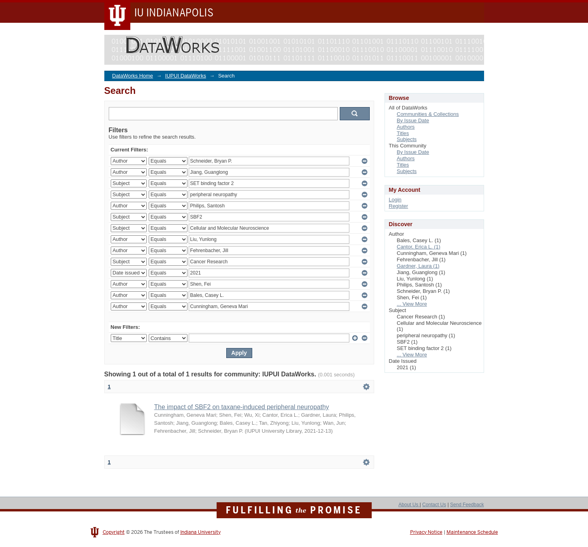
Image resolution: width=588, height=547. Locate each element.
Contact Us (434, 504)
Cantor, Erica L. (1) (419, 247)
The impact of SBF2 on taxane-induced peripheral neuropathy (241, 407)
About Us (409, 504)
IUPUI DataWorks (185, 76)
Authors (406, 127)
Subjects (407, 139)
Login (395, 200)
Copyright (114, 532)
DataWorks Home (132, 76)
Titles (403, 133)
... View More (412, 304)
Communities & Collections (428, 114)
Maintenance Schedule (472, 532)
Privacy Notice (426, 532)
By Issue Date (413, 120)
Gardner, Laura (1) (418, 266)
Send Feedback (467, 504)
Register (398, 206)
